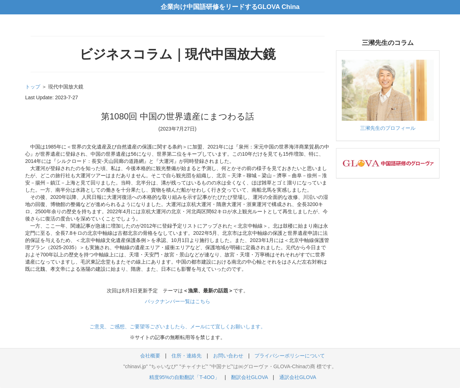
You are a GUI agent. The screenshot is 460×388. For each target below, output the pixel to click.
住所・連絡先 (186, 356)
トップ (32, 87)
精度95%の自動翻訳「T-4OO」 (184, 377)
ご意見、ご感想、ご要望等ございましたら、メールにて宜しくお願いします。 (177, 326)
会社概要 (150, 356)
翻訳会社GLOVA (249, 377)
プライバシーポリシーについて (289, 356)
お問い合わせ (228, 356)
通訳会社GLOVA (297, 377)
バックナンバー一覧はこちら (177, 301)
